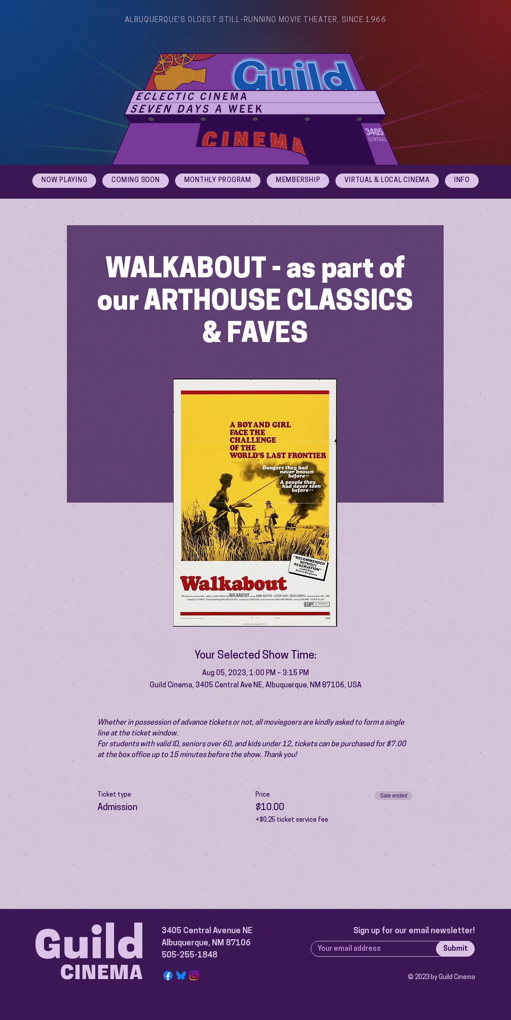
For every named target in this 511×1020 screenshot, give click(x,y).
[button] (462, 181)
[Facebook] (168, 975)
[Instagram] (194, 975)
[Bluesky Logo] (181, 975)
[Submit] (455, 949)
